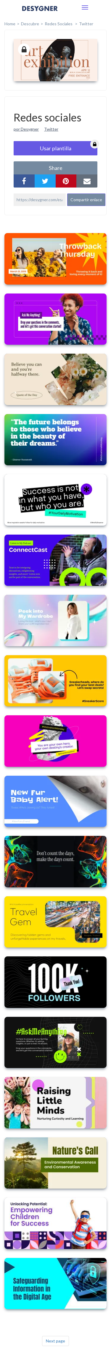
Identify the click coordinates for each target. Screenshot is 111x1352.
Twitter (86, 23)
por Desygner (26, 129)
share (55, 168)
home (9, 23)
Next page (55, 1340)
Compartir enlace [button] (86, 199)
